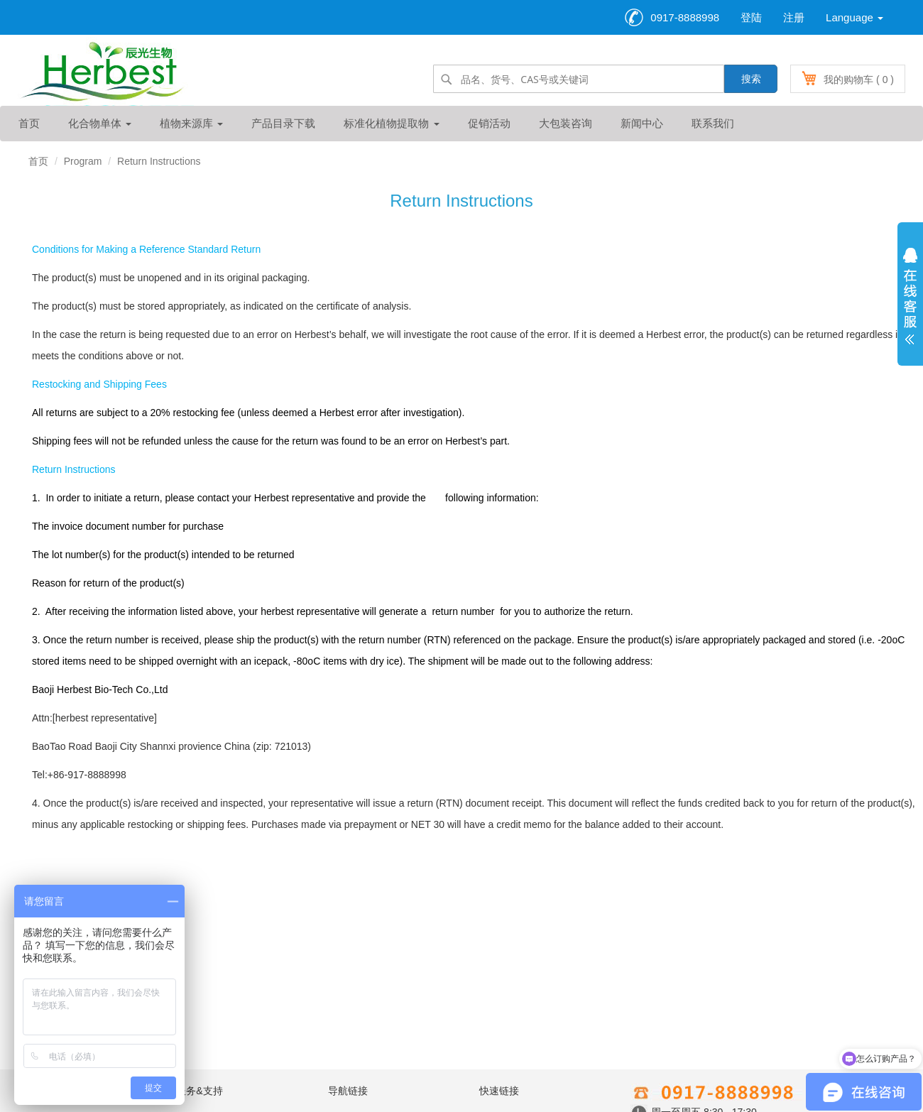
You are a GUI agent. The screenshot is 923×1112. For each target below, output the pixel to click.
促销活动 (489, 123)
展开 (910, 299)
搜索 (751, 79)
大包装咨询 (565, 123)
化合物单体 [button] (99, 123)
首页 (29, 123)
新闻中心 (642, 123)
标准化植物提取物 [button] (391, 123)
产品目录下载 (283, 123)
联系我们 (713, 123)
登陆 (751, 17)
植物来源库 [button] (191, 123)
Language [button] (854, 17)
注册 (793, 17)
